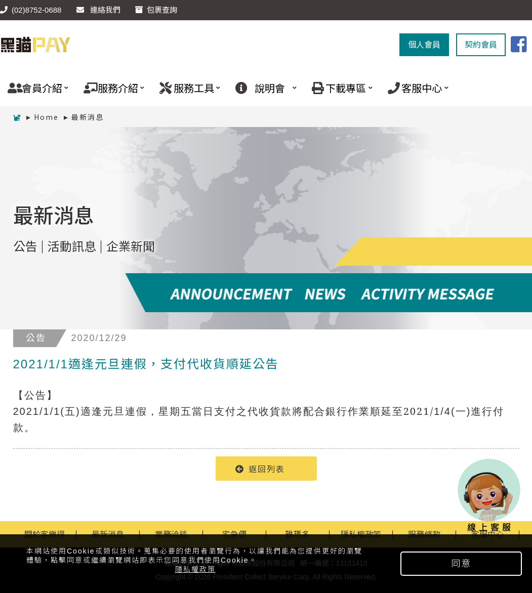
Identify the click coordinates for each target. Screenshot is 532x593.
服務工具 (186, 87)
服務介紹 (110, 87)
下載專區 (338, 87)
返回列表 (260, 468)
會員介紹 (34, 87)
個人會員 (424, 44)
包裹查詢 (156, 10)
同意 (461, 564)
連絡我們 (98, 10)
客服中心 (414, 87)
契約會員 (481, 44)
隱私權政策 (195, 569)
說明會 (262, 87)
